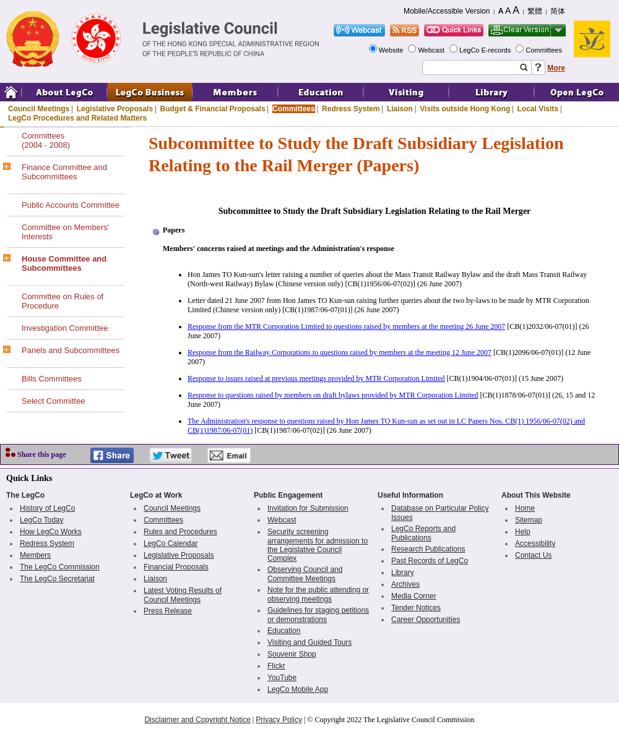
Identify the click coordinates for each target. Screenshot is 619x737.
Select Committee (53, 401)
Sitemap (528, 520)
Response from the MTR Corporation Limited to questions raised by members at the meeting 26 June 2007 (346, 326)
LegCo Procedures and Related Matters (77, 118)
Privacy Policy (279, 719)
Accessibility (535, 543)
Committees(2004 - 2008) (46, 140)
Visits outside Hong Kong (465, 108)
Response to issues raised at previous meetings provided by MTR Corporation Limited (316, 378)
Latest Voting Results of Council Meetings (183, 595)
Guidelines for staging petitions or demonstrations (318, 615)
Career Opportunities (425, 619)
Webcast (432, 50)
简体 (557, 11)
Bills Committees (52, 378)
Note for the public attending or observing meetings (318, 594)
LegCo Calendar (170, 543)
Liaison (400, 108)
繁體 (534, 11)
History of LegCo (47, 508)
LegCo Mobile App (297, 689)
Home (525, 508)
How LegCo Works (51, 531)
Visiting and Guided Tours (309, 642)
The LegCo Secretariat (57, 578)
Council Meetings (38, 108)
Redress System (350, 108)
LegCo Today (42, 520)
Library (402, 572)
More (556, 68)
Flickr (276, 666)
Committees (545, 50)
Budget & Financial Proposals (213, 108)
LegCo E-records (486, 50)
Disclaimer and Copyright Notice (197, 719)
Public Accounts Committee (70, 205)
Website (392, 50)
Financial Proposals (176, 567)
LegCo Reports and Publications (423, 533)
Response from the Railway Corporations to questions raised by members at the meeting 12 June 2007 (339, 352)
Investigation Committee (65, 328)
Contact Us (533, 555)
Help (522, 531)
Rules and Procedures (180, 531)
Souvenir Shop (291, 654)
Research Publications (428, 549)
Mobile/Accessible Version (447, 11)
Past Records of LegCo (429, 560)
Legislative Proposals (115, 108)
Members (35, 555)
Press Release (168, 611)
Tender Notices (416, 607)
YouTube (282, 677)
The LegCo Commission (60, 567)
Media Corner (413, 596)
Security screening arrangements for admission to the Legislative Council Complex (317, 545)
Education (283, 630)
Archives (405, 584)
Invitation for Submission (307, 508)
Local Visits (537, 108)
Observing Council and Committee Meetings (304, 574)
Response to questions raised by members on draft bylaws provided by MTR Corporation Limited (333, 395)
